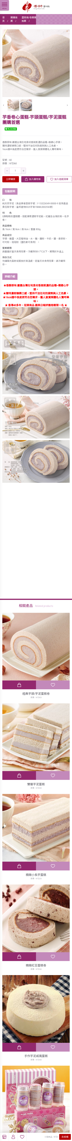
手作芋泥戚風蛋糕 (36, 1056)
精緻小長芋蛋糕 (36, 875)
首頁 (3, 19)
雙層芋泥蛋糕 (36, 784)
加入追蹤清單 (61, 179)
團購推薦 (13, 19)
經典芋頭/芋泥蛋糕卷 (36, 693)
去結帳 (65, 1136)
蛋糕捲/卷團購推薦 (29, 19)
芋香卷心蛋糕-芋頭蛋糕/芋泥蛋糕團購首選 (54, 19)
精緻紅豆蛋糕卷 (36, 965)
